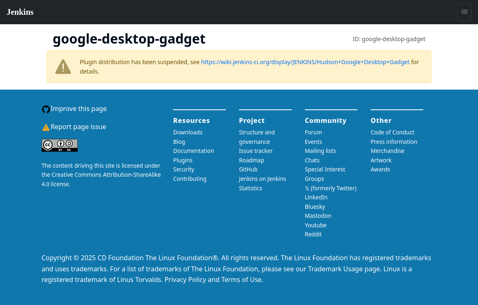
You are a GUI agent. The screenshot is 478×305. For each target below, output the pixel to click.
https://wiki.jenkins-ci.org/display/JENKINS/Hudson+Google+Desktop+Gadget (305, 62)
